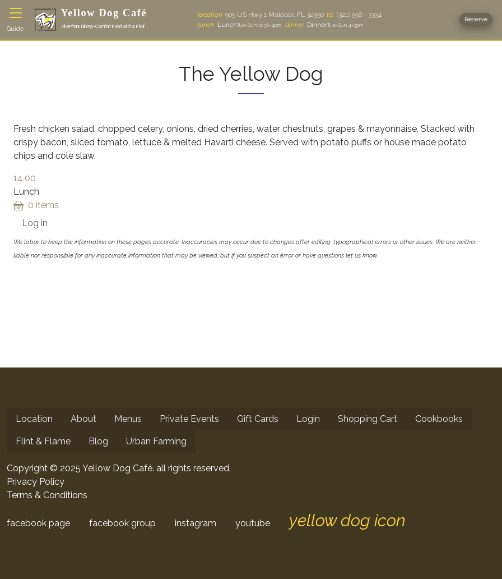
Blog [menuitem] (98, 441)
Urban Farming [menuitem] (156, 441)
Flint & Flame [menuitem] (43, 441)
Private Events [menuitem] (189, 418)
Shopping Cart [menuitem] (367, 418)
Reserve (475, 19)
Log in (35, 223)
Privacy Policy (35, 481)
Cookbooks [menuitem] (439, 418)
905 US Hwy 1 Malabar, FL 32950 (261, 15)
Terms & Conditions (47, 495)
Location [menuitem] (34, 418)
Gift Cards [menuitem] (257, 418)
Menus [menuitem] (128, 418)
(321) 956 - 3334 (354, 15)
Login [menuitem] (308, 418)
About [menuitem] (83, 418)
